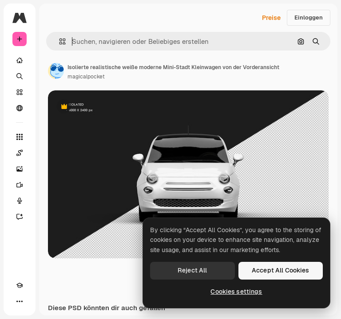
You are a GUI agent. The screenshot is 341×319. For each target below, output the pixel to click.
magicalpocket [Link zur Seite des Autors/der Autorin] (86, 76)
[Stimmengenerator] (19, 201)
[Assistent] (19, 217)
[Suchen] (19, 76)
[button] (59, 41)
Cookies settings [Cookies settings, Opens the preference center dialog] (236, 292)
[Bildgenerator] (19, 169)
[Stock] (19, 92)
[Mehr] (19, 301)
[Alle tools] (19, 137)
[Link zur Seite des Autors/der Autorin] (56, 71)
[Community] (19, 108)
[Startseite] (19, 60)
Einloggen (308, 17)
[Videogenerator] (19, 185)
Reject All (192, 270)
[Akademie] (19, 285)
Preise (271, 18)
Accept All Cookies (280, 270)
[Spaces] (19, 153)
